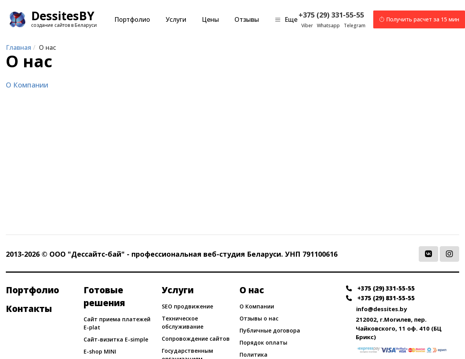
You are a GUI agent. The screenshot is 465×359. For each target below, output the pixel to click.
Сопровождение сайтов (196, 338)
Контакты (29, 308)
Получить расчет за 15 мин (419, 19)
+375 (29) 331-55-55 (331, 14)
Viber (307, 25)
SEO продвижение (187, 306)
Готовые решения (104, 296)
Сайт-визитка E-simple (116, 339)
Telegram (354, 25)
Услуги (176, 19)
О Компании (27, 84)
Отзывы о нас (258, 318)
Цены (210, 19)
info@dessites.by (381, 309)
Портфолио (132, 19)
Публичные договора (269, 330)
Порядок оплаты (263, 342)
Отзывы (246, 19)
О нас (251, 290)
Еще (285, 19)
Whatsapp (328, 25)
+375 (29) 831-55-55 (380, 298)
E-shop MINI (100, 351)
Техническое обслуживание (182, 322)
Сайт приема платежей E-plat (117, 323)
